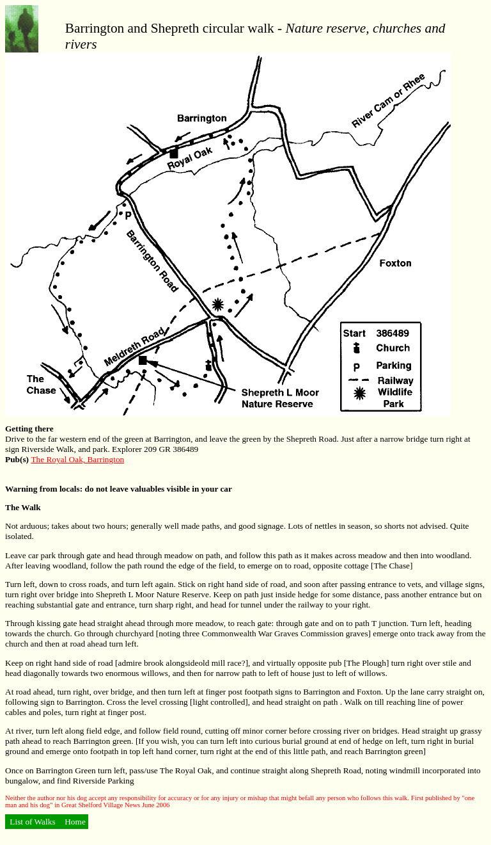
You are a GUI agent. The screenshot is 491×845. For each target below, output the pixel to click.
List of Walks (33, 821)
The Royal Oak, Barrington (77, 459)
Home (74, 821)
